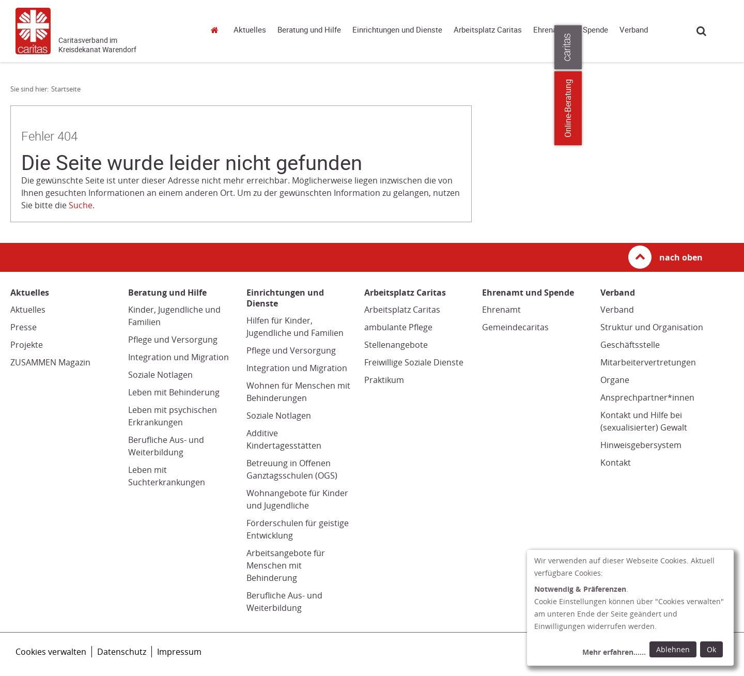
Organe (614, 380)
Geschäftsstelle (630, 344)
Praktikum (384, 380)
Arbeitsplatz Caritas (488, 30)
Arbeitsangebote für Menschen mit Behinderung (285, 565)
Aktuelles (250, 30)
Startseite (217, 30)
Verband (633, 30)
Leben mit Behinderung (174, 392)
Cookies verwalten (51, 651)
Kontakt (615, 462)
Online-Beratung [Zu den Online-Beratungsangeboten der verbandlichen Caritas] (730, 108)
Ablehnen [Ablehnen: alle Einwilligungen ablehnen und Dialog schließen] (673, 649)
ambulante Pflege (398, 327)
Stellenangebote (396, 344)
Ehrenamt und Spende (570, 30)
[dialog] (630, 608)
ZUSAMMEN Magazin (50, 362)
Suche (701, 30)
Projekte (26, 344)
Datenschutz (121, 651)
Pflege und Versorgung (173, 339)
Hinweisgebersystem (640, 445)
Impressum (179, 651)
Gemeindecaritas (515, 327)
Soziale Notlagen (160, 374)
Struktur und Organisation (651, 327)
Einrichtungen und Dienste (397, 30)
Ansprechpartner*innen (647, 397)
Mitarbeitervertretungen (648, 362)
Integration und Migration (178, 357)
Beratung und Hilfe (309, 30)
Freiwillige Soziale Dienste (413, 362)
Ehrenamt (501, 309)
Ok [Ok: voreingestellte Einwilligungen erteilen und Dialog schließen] (711, 649)
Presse (23, 327)
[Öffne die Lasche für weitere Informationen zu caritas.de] (729, 47)
